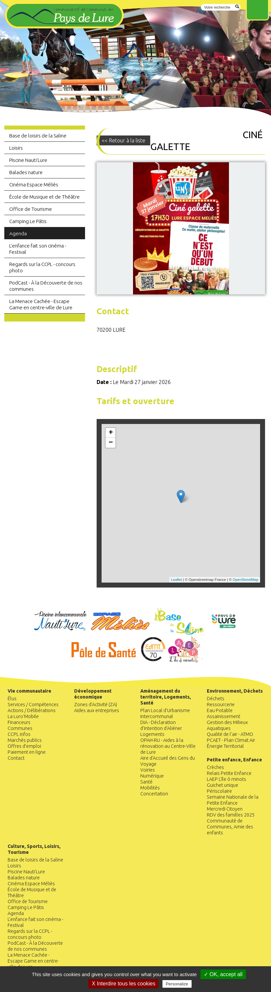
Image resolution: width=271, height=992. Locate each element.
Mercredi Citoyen (225, 809)
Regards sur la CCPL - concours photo (42, 267)
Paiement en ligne (27, 752)
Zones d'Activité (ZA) (95, 704)
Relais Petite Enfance (229, 773)
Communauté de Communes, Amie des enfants (230, 826)
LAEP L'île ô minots (226, 779)
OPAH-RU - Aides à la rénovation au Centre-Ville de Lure (168, 746)
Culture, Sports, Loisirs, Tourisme (34, 849)
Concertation (154, 793)
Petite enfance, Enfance (234, 759)
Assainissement (223, 716)
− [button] (111, 443)
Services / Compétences (33, 704)
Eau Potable (220, 710)
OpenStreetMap (245, 580)
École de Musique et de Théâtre (44, 197)
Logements (152, 734)
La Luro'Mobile (23, 716)
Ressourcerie (221, 704)
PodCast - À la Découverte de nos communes (45, 286)
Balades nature (26, 172)
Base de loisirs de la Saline (38, 135)
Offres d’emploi (24, 746)
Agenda (18, 233)
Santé (146, 781)
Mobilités (150, 787)
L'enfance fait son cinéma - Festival (37, 249)
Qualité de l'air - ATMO (230, 734)
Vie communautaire (29, 691)
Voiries (147, 770)
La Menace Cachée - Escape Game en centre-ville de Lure (40, 304)
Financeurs (19, 722)
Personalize (177, 983)
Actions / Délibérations (32, 710)
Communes (20, 728)
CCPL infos (19, 734)
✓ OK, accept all (223, 974)
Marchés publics (25, 740)
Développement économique (93, 694)
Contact (16, 758)
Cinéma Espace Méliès (33, 184)
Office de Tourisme (30, 209)
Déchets (215, 698)
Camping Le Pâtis (28, 221)
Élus (12, 698)
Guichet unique (222, 785)
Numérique (152, 776)
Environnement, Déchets (235, 691)
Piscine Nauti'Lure (28, 160)
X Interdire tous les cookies (123, 983)
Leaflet (176, 580)
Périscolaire (219, 791)
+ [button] (111, 433)
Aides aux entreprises (96, 710)
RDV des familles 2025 (230, 815)
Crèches (215, 767)
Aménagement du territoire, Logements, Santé (165, 697)
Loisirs (16, 148)
